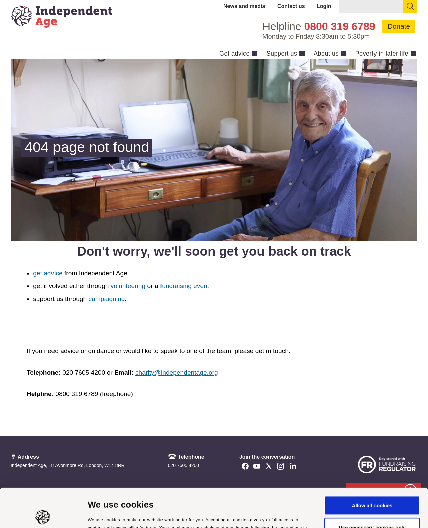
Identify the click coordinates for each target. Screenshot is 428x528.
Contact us (291, 6)
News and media (244, 6)
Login (324, 6)
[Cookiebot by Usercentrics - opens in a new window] (43, 515)
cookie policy (110, 496)
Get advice (234, 53)
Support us (281, 53)
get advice (47, 273)
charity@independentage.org (176, 372)
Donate (399, 26)
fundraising (176, 285)
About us (326, 53)
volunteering (128, 285)
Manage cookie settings (116, 515)
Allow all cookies (372, 466)
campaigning (107, 298)
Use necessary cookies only (372, 488)
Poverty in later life (381, 53)
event (200, 285)
